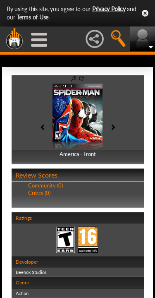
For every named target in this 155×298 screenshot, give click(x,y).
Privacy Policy (109, 8)
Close (145, 13)
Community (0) (45, 185)
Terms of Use (32, 17)
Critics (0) (39, 193)
